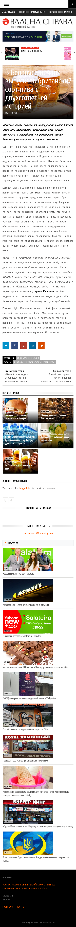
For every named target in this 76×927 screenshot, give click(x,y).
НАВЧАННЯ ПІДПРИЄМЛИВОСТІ (60, 12)
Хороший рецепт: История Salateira (18, 573)
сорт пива (49, 362)
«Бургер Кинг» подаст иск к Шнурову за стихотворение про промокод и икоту (38, 826)
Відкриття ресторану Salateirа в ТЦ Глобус (22, 636)
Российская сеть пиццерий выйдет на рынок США (25, 729)
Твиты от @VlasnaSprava (38, 533)
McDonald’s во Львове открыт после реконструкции (26, 604)
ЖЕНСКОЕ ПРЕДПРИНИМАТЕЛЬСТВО (32, 12)
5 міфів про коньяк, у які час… (31, 51)
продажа (19, 362)
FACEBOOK (8, 906)
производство (33, 362)
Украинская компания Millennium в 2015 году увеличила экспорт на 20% (35, 667)
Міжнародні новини (28, 358)
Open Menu (7, 4)
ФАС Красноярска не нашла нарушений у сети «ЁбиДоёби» (29, 698)
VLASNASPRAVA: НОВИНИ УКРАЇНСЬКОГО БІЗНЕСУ (29, 884)
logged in (25, 488)
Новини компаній (30, 48)
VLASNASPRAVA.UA (8, 12)
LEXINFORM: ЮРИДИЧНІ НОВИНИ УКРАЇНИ (25, 888)
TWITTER (21, 906)
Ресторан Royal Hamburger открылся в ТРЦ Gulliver (25, 760)
